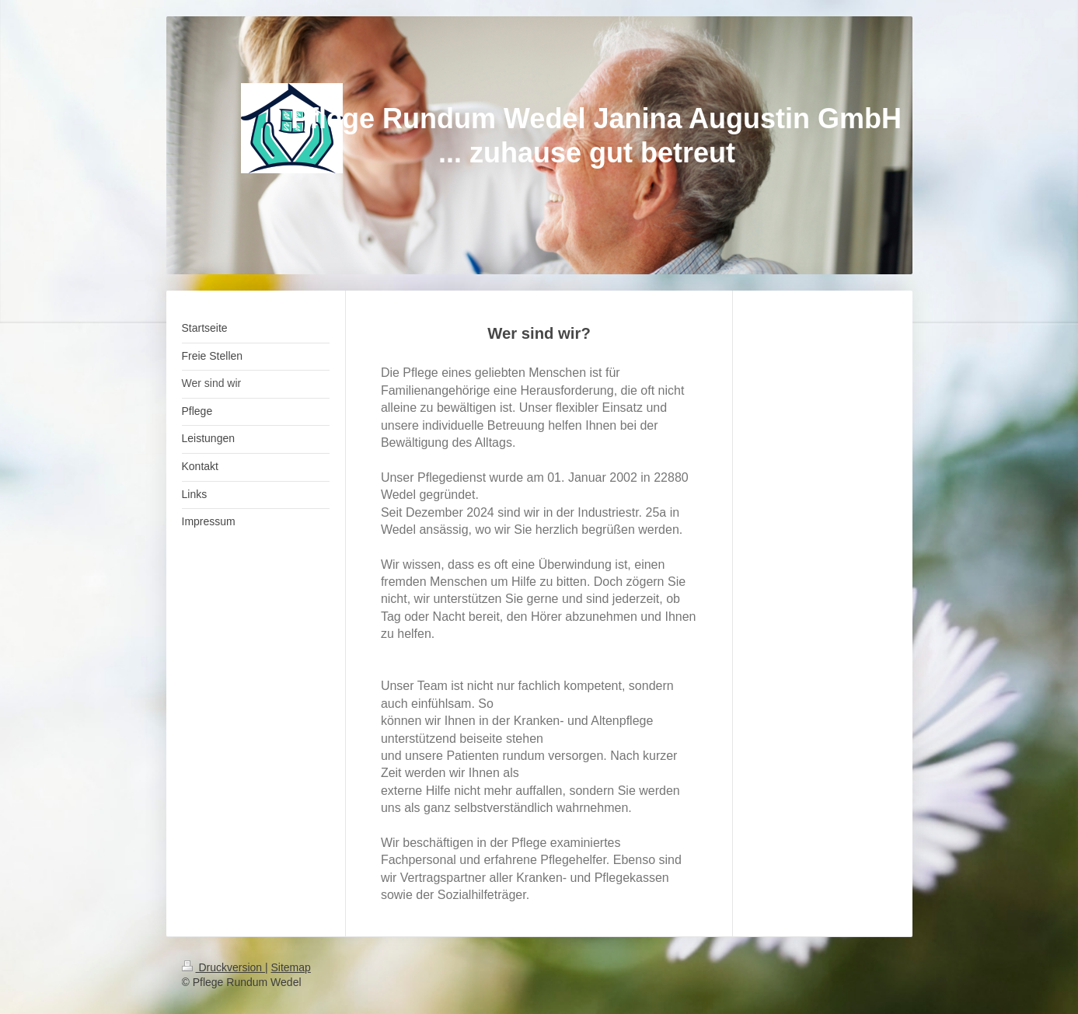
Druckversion (223, 967)
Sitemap (291, 967)
